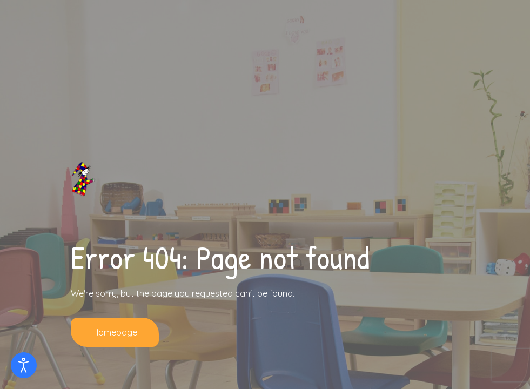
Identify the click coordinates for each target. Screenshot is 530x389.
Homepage (114, 332)
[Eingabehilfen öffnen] (24, 365)
